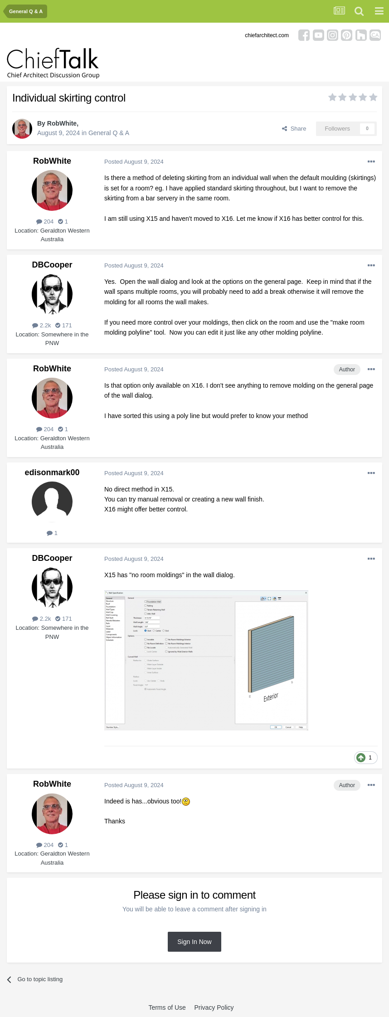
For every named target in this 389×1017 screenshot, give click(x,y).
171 (63, 325)
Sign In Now (194, 941)
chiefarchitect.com (267, 35)
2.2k (41, 325)
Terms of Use (166, 1007)
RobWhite (62, 123)
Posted (134, 161)
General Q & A (108, 132)
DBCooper (52, 264)
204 (44, 221)
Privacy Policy (213, 1007)
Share (294, 128)
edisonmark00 (51, 472)
